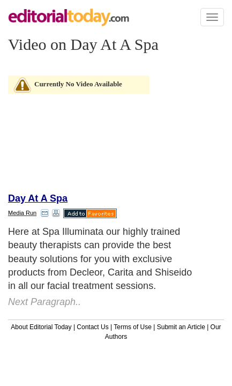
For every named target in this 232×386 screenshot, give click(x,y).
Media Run (22, 213)
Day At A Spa (38, 198)
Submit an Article (181, 327)
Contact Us (92, 327)
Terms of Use (133, 327)
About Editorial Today (41, 327)
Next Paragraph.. (44, 301)
